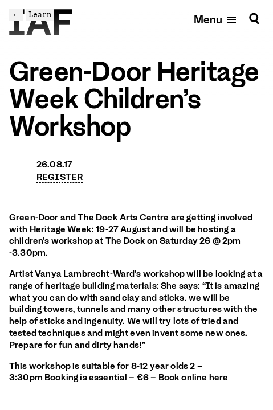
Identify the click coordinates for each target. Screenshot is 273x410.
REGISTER (59, 177)
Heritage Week (61, 229)
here (219, 377)
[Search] (254, 19)
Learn (39, 14)
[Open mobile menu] (216, 19)
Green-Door (34, 217)
